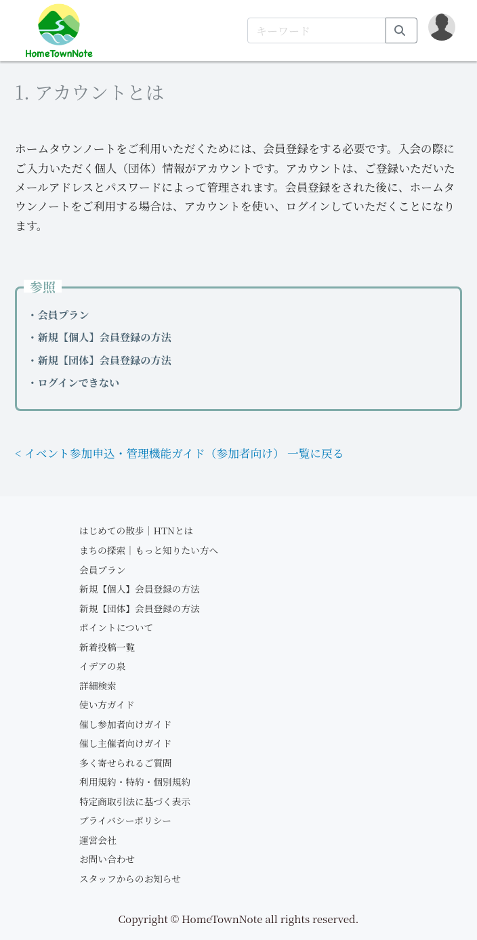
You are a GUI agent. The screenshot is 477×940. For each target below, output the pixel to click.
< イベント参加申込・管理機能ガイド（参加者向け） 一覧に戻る (179, 453)
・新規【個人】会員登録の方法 (99, 337)
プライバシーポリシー (125, 820)
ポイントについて (116, 627)
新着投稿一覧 (107, 647)
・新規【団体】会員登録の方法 (99, 360)
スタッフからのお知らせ (130, 878)
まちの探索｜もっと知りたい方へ (148, 550)
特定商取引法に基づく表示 (134, 801)
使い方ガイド (107, 704)
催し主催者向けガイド (125, 743)
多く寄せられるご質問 (125, 762)
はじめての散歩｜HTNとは (136, 530)
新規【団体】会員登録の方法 (139, 608)
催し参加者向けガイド (125, 724)
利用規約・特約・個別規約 (134, 781)
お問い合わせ (107, 859)
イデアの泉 (102, 665)
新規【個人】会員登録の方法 (139, 588)
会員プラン (102, 569)
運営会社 (98, 840)
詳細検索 (98, 685)
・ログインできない (73, 382)
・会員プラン (58, 314)
